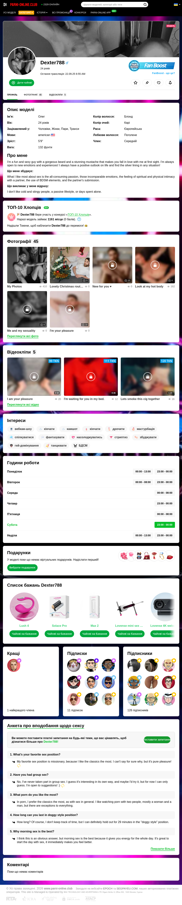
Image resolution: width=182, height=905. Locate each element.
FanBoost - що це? (163, 73)
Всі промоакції (62, 12)
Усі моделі (9, 12)
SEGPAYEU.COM (127, 888)
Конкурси (80, 12)
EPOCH (108, 888)
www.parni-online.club (58, 888)
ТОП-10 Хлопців (78, 214)
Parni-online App (101, 12)
